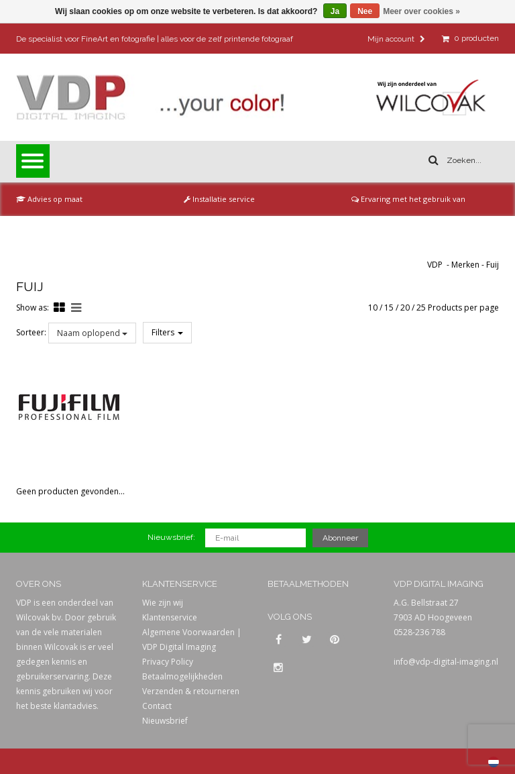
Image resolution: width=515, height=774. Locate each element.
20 (405, 307)
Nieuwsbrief (165, 720)
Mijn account (396, 39)
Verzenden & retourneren (190, 691)
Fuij (492, 264)
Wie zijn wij (162, 602)
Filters (167, 332)
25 (421, 307)
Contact (157, 706)
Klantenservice (169, 617)
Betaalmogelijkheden (182, 676)
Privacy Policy (167, 661)
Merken (465, 264)
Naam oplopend (92, 333)
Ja (335, 11)
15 (389, 307)
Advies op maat (49, 199)
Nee (364, 11)
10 (373, 307)
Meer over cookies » (421, 11)
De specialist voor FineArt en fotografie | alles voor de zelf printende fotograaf (154, 39)
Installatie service (219, 199)
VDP (435, 264)
